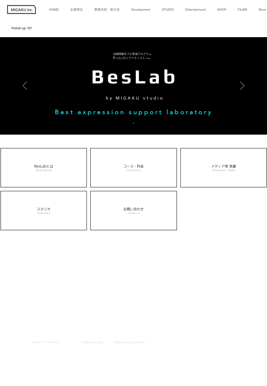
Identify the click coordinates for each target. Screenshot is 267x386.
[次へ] (242, 86)
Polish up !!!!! (21, 28)
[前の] (25, 86)
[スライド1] (133, 123)
